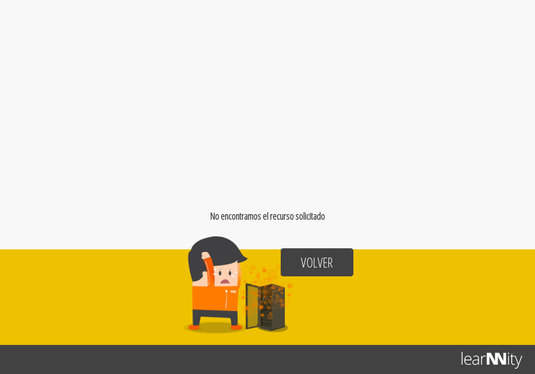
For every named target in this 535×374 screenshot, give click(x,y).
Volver (317, 262)
